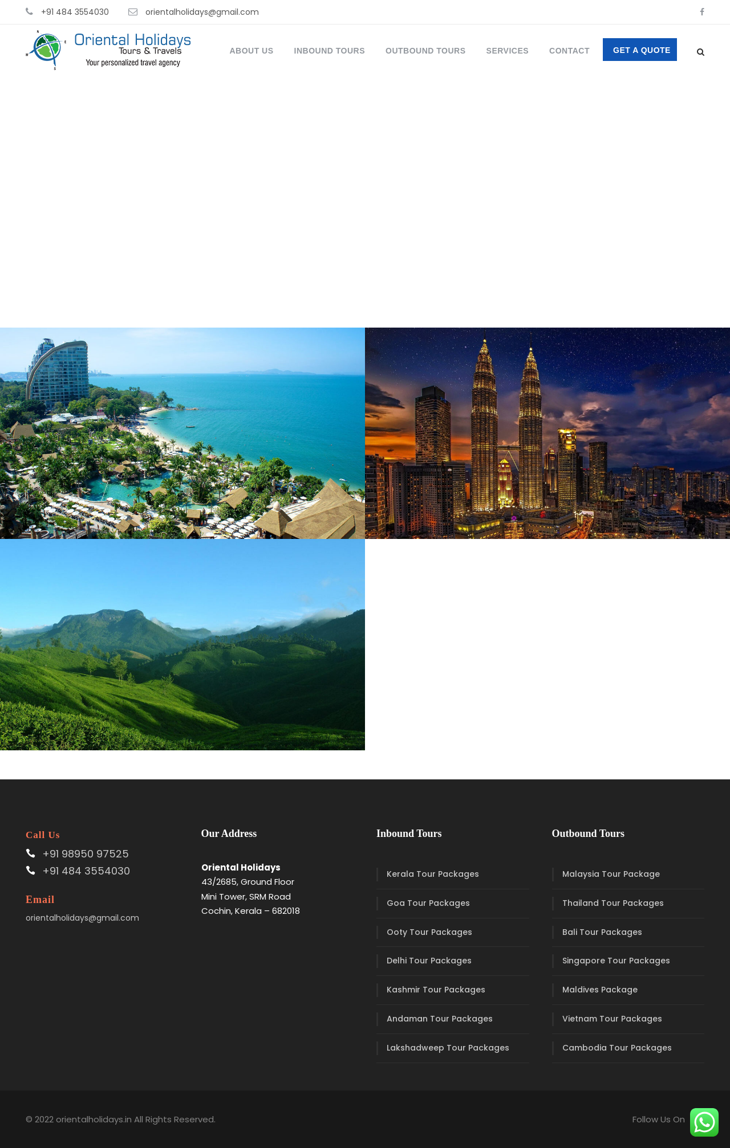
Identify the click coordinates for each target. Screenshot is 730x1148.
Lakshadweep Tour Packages (448, 1047)
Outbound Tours (426, 50)
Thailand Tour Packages (613, 903)
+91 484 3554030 (75, 12)
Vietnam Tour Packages (612, 1018)
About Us (251, 50)
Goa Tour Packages (428, 903)
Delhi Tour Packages (429, 960)
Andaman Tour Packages (440, 1018)
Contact (569, 50)
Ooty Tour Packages (429, 932)
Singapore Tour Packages (616, 960)
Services (507, 50)
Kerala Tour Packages (433, 874)
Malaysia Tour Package (611, 874)
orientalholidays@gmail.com (202, 12)
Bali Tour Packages (602, 932)
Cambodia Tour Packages (617, 1047)
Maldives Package (600, 989)
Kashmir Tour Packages (436, 989)
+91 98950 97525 (85, 854)
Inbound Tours (329, 50)
